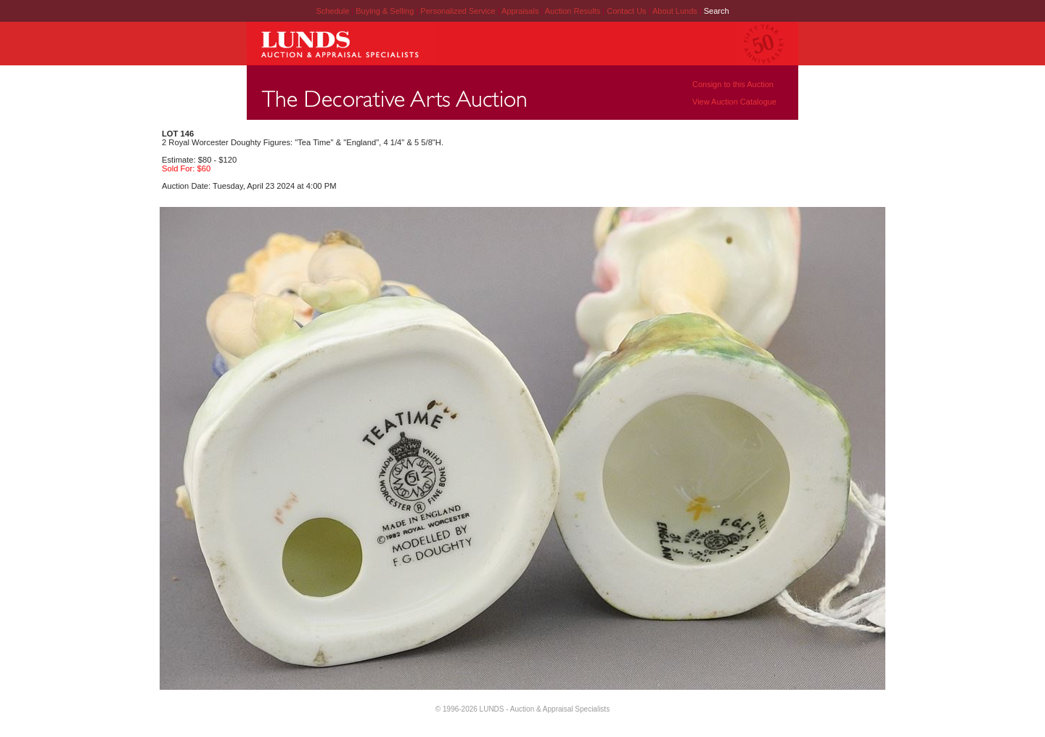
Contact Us (626, 11)
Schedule (332, 11)
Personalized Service (458, 11)
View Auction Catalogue (734, 101)
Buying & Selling (386, 11)
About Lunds (676, 11)
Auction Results (573, 11)
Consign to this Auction (733, 84)
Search (716, 11)
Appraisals (521, 11)
